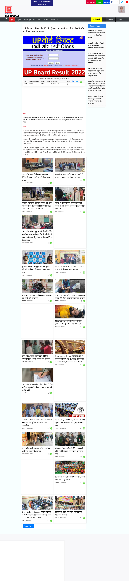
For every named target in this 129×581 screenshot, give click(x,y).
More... (54, 19)
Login (99, 2)
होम (12, 20)
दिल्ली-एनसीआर (29, 20)
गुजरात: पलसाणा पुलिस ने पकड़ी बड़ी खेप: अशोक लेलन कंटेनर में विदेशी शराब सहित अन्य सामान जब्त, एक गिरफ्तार (96, 58)
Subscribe (107, 2)
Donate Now (91, 2)
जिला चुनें (97, 19)
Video (119, 19)
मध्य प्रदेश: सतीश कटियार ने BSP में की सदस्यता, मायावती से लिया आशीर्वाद (96, 45)
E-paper (111, 19)
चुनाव (19, 20)
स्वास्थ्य (45, 20)
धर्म (39, 20)
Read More (28, 526)
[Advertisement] (16, 2)
